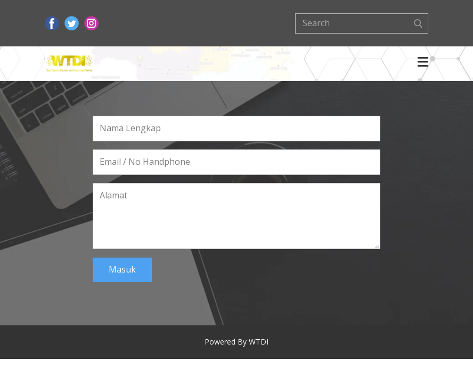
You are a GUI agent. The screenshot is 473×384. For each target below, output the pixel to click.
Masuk (122, 269)
